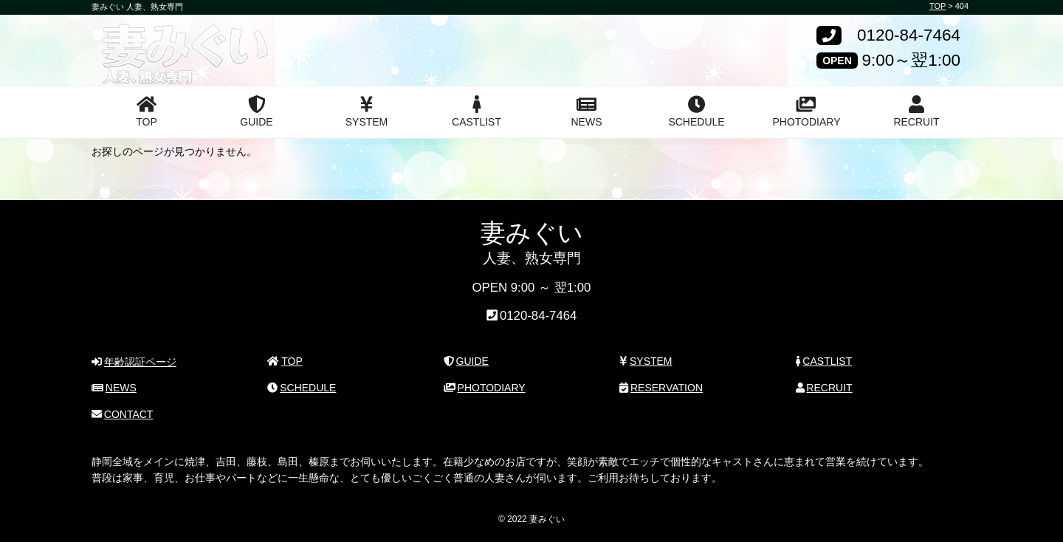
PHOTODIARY (806, 111)
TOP (146, 111)
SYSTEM (366, 111)
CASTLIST (476, 111)
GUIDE (256, 111)
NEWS (586, 111)
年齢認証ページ (134, 362)
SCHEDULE (696, 111)
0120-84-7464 (908, 35)
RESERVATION (661, 388)
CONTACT (122, 414)
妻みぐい (146, 39)
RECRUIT (916, 111)
